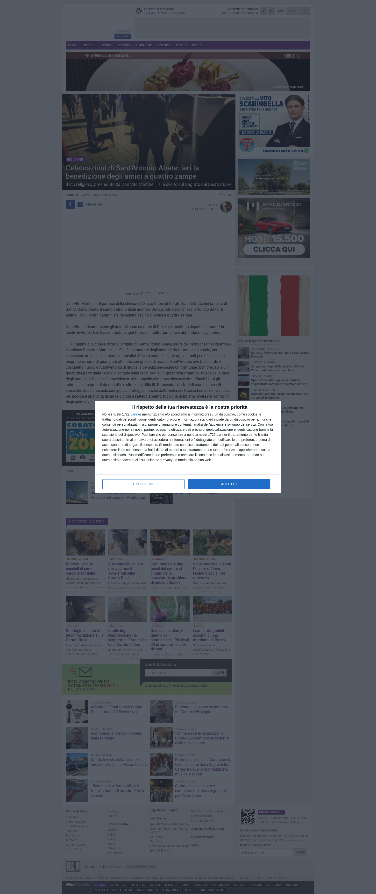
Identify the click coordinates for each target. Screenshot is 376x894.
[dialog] (188, 447)
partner (135, 414)
